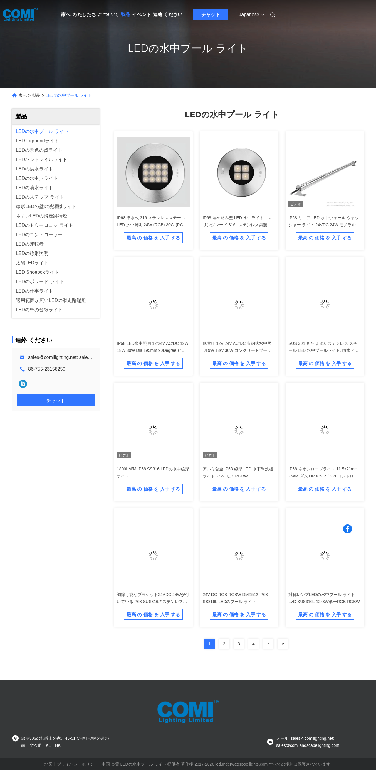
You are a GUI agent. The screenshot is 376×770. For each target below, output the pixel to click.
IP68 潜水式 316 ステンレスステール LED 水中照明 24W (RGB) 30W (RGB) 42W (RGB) (152, 224)
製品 (125, 14)
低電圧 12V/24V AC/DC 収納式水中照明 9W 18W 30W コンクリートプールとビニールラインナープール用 (237, 350)
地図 (48, 764)
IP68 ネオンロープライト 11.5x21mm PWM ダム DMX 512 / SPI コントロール (323, 476)
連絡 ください (167, 14)
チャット (210, 14)
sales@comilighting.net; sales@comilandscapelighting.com (89, 357)
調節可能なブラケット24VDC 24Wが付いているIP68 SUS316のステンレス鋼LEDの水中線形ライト (153, 601)
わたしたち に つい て (96, 14)
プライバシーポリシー (77, 764)
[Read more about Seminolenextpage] (268, 644)
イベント (141, 14)
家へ (65, 14)
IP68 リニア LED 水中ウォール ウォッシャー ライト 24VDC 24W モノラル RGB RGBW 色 (323, 224)
